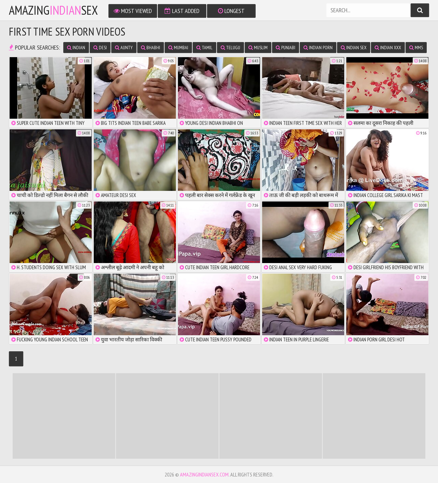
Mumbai (178, 47)
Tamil (204, 47)
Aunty (124, 47)
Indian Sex (353, 47)
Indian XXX (388, 47)
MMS (416, 47)
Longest (231, 11)
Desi (100, 47)
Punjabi (285, 47)
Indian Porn (318, 47)
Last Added (182, 11)
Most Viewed (133, 11)
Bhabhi (150, 47)
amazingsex (53, 10)
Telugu (230, 47)
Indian (76, 47)
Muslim (258, 47)
